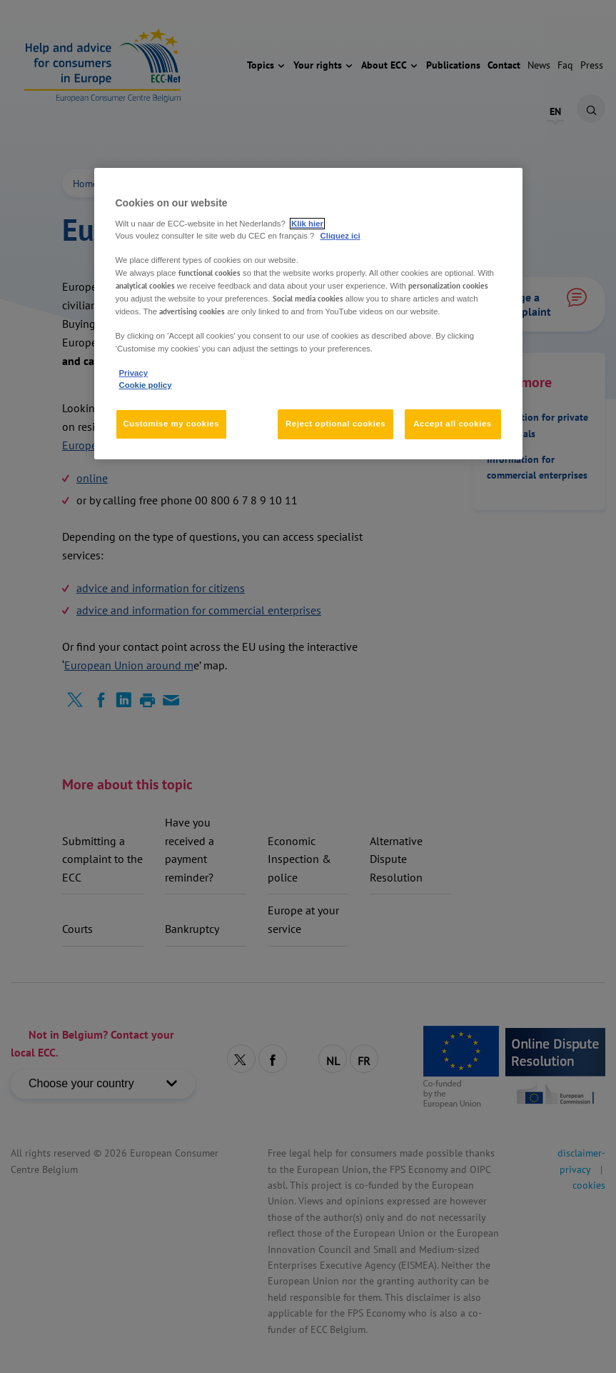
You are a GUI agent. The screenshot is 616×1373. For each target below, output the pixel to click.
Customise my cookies (171, 423)
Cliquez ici (340, 235)
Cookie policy (145, 385)
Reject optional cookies (335, 423)
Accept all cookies (452, 423)
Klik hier (307, 223)
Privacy (133, 373)
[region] (308, 313)
